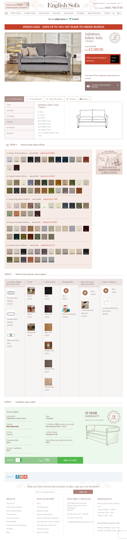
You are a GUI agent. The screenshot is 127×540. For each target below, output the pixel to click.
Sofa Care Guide (43, 532)
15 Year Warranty (34, 99)
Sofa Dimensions (14, 99)
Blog (8, 532)
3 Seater (10, 122)
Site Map (9, 529)
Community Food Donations (16, 525)
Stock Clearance (94, 13)
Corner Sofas (44, 13)
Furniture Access (43, 529)
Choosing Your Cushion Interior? (48, 522)
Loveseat (10, 110)
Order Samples (112, 3)
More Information (54, 99)
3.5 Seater (11, 127)
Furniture (81, 13)
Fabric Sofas (16, 13)
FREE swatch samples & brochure (102, 59)
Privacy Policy (11, 514)
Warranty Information (45, 514)
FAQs (39, 503)
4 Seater (10, 133)
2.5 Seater (11, 116)
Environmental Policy (14, 511)
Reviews (71, 99)
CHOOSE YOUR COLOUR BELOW (106, 86)
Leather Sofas (29, 13)
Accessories (69, 13)
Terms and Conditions (14, 507)
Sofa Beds (56, 13)
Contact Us (10, 503)
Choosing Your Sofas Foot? (46, 525)
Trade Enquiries (42, 507)
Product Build (11, 522)
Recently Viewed (99, 3)
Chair (9, 105)
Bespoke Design (42, 511)
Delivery (84, 99)
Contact (107, 13)
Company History (12, 518)
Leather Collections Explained (47, 518)
